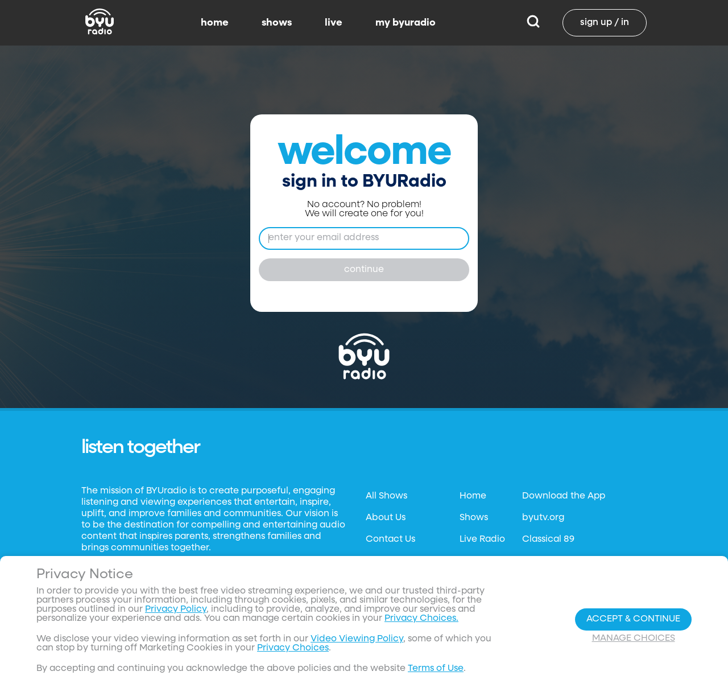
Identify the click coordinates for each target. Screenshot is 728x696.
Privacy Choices (293, 648)
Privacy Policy (175, 609)
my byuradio (405, 23)
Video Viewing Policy (357, 639)
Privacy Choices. (421, 618)
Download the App (563, 496)
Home (473, 496)
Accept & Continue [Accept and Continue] (633, 619)
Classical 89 (548, 539)
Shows (474, 517)
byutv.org (543, 517)
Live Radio (482, 539)
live (333, 23)
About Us (386, 517)
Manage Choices (633, 638)
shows (277, 23)
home (215, 23)
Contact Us (390, 539)
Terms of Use (436, 668)
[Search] (533, 22)
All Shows (386, 496)
